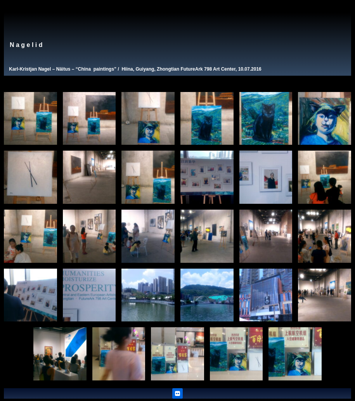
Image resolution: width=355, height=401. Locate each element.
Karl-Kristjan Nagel (30, 69)
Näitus (63, 69)
